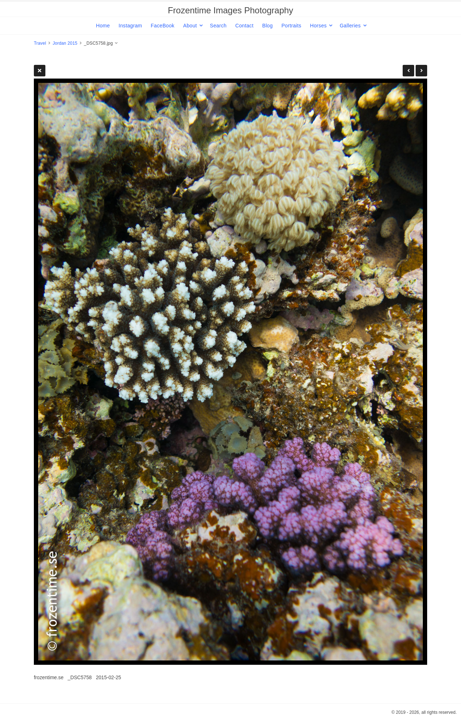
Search (218, 25)
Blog (267, 25)
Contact (244, 25)
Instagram (130, 25)
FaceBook (163, 25)
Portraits (291, 25)
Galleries (350, 25)
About (190, 25)
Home (103, 25)
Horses (318, 25)
